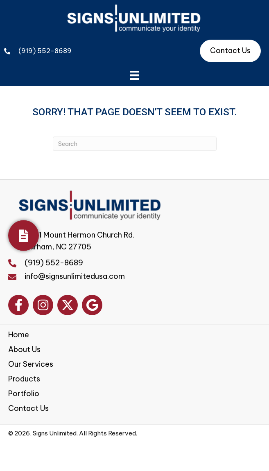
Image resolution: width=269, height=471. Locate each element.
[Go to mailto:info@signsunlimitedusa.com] (16, 276)
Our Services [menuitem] (30, 364)
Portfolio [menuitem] (23, 393)
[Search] (135, 144)
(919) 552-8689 (45, 51)
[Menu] (134, 75)
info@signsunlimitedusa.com (75, 276)
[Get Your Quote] (23, 235)
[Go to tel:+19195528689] (16, 262)
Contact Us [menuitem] (28, 408)
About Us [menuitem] (24, 349)
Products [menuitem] (24, 379)
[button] (18, 305)
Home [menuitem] (18, 334)
